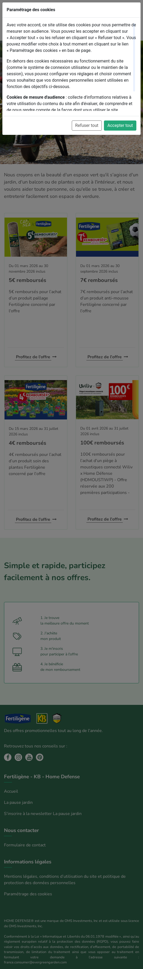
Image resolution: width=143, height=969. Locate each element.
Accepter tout (120, 125)
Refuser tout (86, 125)
